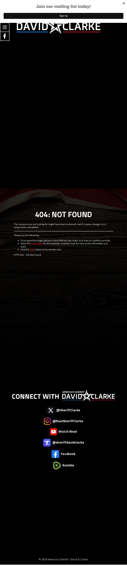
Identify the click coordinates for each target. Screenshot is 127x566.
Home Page (37, 243)
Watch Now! (63, 431)
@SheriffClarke (63, 410)
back (32, 249)
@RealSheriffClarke (63, 421)
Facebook (63, 454)
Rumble (63, 465)
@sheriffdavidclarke (63, 443)
